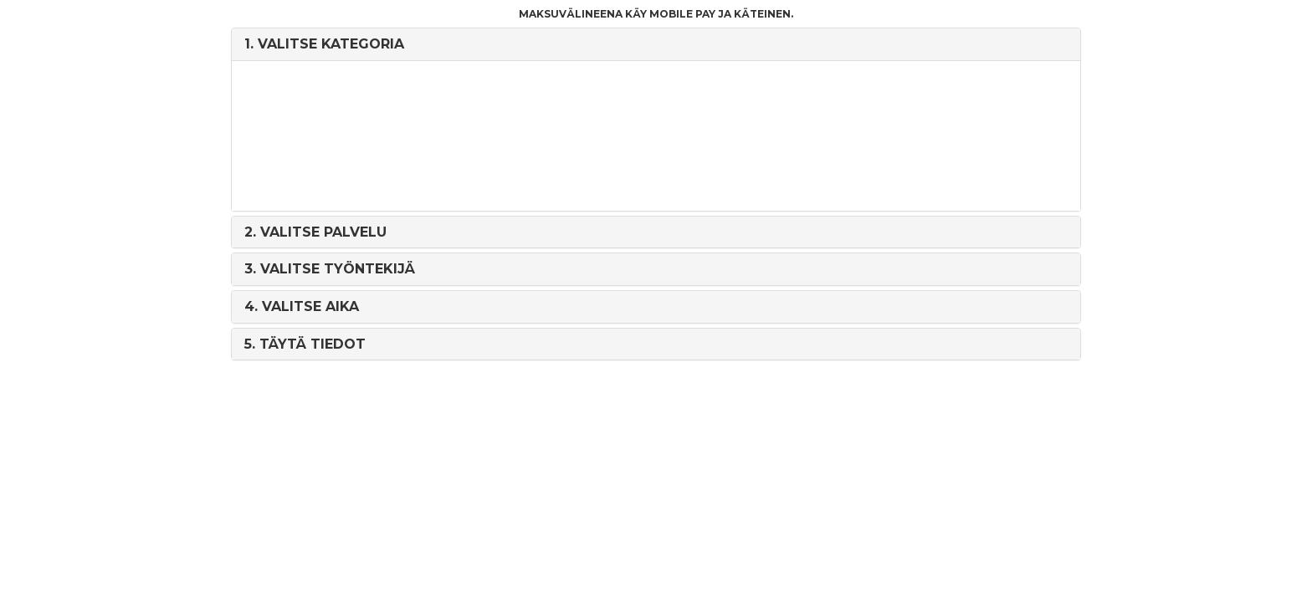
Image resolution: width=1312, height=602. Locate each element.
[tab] (655, 44)
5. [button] (305, 344)
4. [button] (301, 306)
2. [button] (315, 232)
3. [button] (329, 269)
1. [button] (324, 44)
